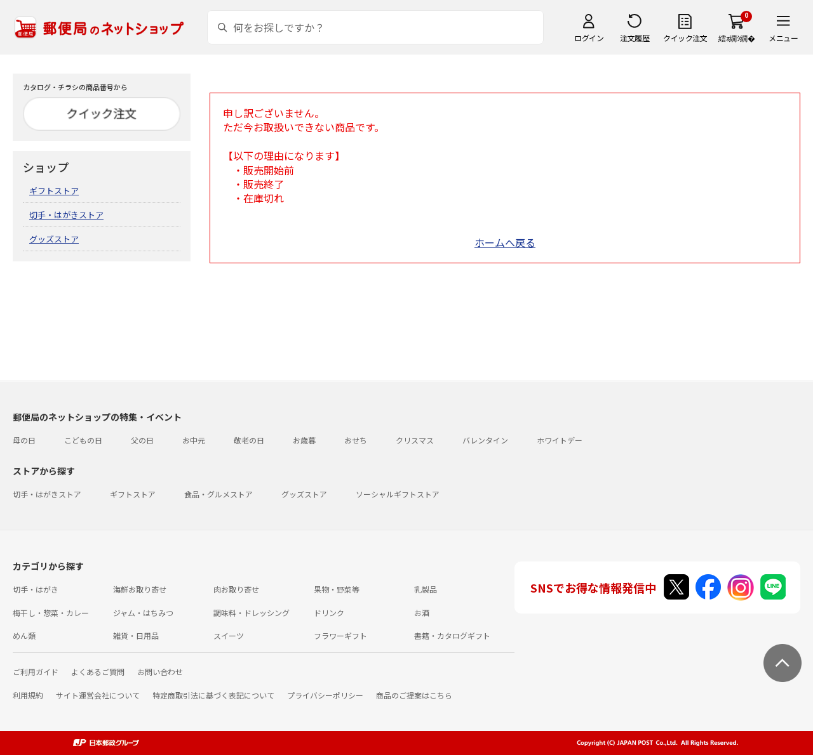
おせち (355, 440)
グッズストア (54, 239)
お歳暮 (304, 440)
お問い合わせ (160, 671)
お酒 (421, 612)
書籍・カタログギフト (452, 635)
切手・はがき (35, 589)
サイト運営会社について (98, 695)
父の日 (142, 440)
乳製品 (425, 589)
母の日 (24, 440)
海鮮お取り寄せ (139, 589)
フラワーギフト (340, 635)
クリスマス (415, 440)
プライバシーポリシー (325, 695)
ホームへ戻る (504, 242)
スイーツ (228, 635)
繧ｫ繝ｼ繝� (736, 37)
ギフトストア (54, 191)
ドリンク (329, 612)
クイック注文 (685, 37)
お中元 (193, 440)
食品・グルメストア (218, 494)
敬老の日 (249, 440)
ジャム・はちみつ (143, 612)
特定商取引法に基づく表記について (213, 695)
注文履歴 (634, 37)
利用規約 (28, 695)
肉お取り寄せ (236, 589)
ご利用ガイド (35, 671)
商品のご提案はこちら (414, 695)
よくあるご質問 (97, 671)
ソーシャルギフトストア (398, 494)
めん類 (24, 635)
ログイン (588, 37)
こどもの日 (83, 440)
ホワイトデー (559, 440)
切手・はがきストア (66, 215)
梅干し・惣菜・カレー (51, 612)
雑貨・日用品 (136, 635)
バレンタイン (485, 440)
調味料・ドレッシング (251, 612)
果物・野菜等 (336, 589)
